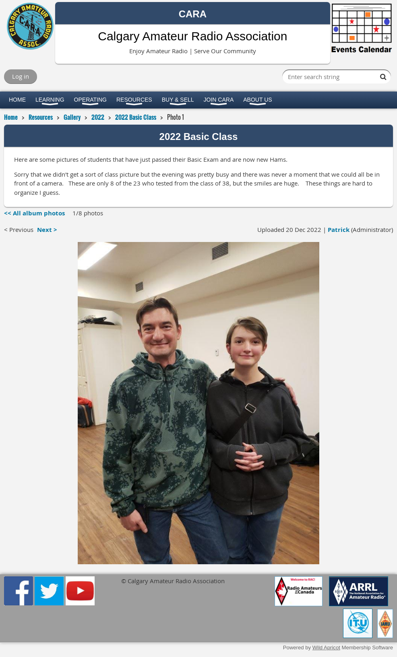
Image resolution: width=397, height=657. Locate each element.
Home (11, 117)
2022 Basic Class (135, 117)
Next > (47, 229)
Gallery (72, 117)
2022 (97, 117)
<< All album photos (34, 213)
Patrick (338, 229)
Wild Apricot (326, 647)
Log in (20, 76)
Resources (41, 117)
